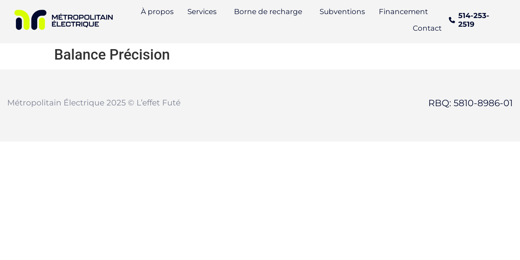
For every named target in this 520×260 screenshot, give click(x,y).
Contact (427, 28)
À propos (157, 11)
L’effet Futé (158, 103)
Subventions (342, 11)
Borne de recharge (268, 11)
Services (202, 11)
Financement (403, 11)
